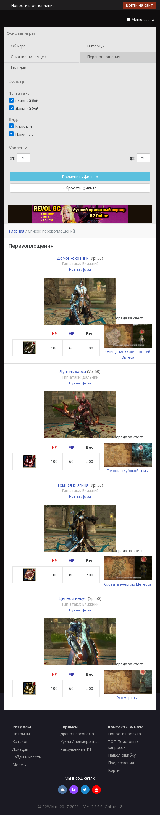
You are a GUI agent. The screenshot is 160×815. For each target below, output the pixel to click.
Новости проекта (124, 733)
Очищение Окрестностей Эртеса (127, 354)
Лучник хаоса (72, 371)
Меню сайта (140, 19)
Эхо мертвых (128, 697)
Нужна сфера (80, 269)
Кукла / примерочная (80, 741)
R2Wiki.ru (50, 806)
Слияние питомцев (27, 57)
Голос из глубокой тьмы (128, 470)
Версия (115, 770)
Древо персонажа (77, 733)
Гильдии (17, 68)
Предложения (121, 762)
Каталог (20, 741)
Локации (20, 749)
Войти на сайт (139, 5)
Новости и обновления (33, 5)
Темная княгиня (72, 485)
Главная (16, 231)
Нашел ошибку (122, 755)
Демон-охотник (72, 258)
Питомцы (94, 46)
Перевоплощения (102, 57)
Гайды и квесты (27, 757)
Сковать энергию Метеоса (127, 584)
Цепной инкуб (73, 598)
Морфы (19, 764)
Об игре (17, 46)
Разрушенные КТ (76, 749)
